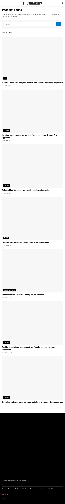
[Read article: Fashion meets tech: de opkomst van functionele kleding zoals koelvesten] (32, 323)
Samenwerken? (6, 480)
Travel (38, 489)
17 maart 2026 (6, 193)
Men (5, 78)
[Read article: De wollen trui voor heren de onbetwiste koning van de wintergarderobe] (32, 378)
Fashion (6, 185)
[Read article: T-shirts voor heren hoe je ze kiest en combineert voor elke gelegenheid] (32, 59)
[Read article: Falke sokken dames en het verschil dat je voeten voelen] (32, 166)
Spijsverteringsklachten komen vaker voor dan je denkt (25, 242)
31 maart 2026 (6, 140)
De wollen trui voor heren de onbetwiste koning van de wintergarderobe (32, 402)
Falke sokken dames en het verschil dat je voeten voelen (26, 190)
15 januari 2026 (7, 405)
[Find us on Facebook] (2, 498)
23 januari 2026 (7, 297)
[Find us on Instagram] (4, 498)
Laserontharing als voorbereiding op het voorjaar (23, 295)
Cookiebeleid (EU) (48, 489)
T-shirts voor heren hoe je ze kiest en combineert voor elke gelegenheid (32, 83)
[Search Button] (62, 3)
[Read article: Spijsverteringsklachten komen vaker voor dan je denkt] (32, 218)
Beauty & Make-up (10, 290)
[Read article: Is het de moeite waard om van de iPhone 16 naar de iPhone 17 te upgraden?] (32, 111)
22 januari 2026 (7, 352)
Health (6, 237)
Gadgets (7, 130)
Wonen (32, 489)
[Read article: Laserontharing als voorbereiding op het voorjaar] (32, 270)
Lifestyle (25, 489)
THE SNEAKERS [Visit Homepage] (32, 3)
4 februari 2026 (7, 245)
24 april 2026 (6, 85)
